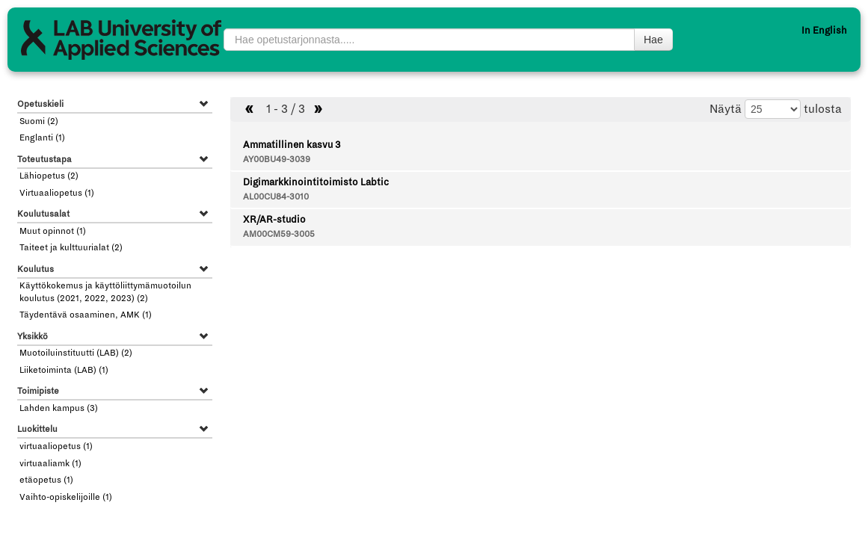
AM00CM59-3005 (279, 234)
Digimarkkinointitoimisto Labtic (316, 182)
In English (824, 30)
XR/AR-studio (274, 219)
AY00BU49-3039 (276, 159)
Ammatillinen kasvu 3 (291, 145)
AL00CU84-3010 (276, 197)
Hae (653, 40)
